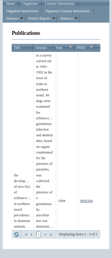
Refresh (16, 234)
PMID (80, 48)
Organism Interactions (22, 11)
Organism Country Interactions (67, 11)
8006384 (86, 201)
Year (59, 48)
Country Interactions (60, 3)
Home (10, 3)
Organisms (30, 3)
